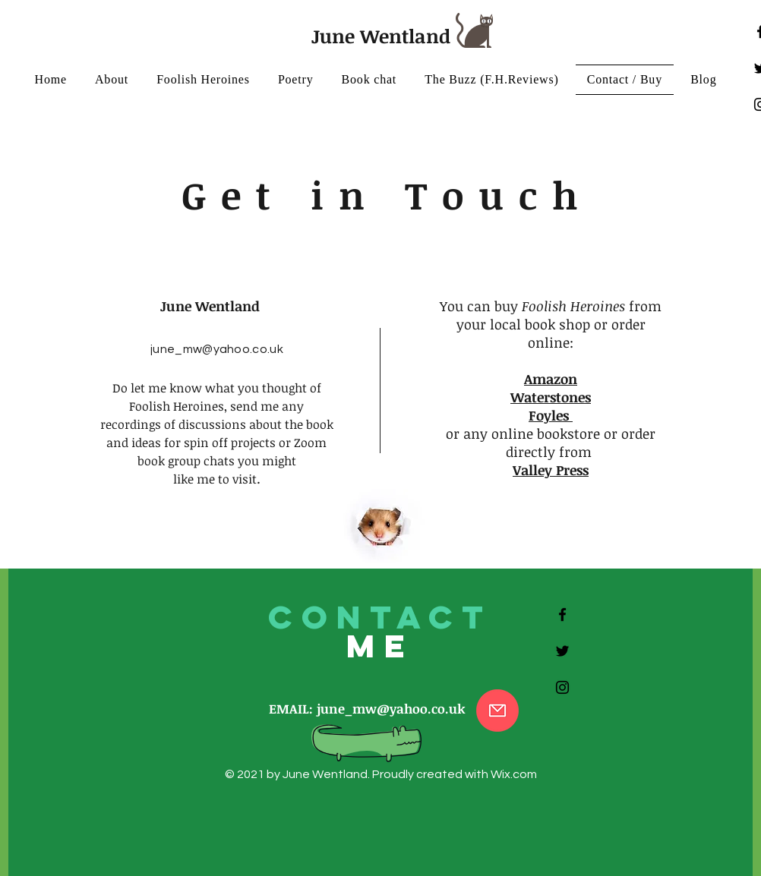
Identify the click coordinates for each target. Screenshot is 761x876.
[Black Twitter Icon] (562, 651)
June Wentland (380, 36)
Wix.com (514, 774)
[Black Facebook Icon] (562, 614)
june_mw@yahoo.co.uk (216, 349)
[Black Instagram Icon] (562, 687)
